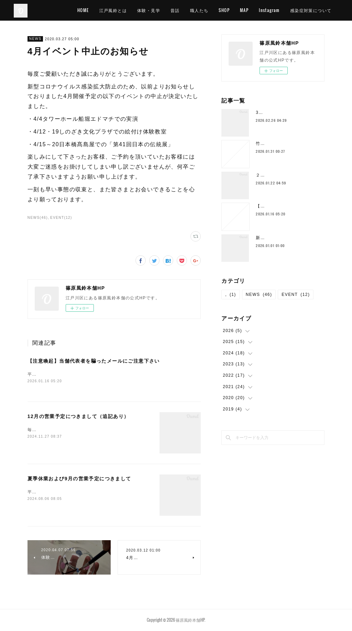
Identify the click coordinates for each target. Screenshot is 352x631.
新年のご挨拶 (269, 237)
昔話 (206, 10)
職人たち (230, 10)
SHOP (255, 10)
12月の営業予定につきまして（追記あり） (78, 417)
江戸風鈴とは (144, 10)
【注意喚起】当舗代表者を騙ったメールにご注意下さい (94, 361)
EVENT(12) (61, 218)
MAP (276, 10)
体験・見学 (180, 10)
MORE (327, 10)
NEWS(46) (38, 218)
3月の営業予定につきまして (285, 112)
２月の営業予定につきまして (286, 175)
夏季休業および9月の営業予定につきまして (79, 479)
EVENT (296, 294)
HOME (115, 10)
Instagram (300, 10)
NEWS (35, 39)
